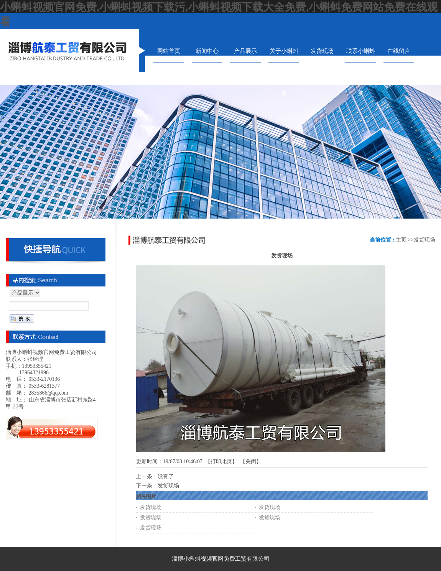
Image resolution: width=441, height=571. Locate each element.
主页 (401, 240)
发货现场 (424, 240)
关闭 (250, 461)
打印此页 (221, 461)
